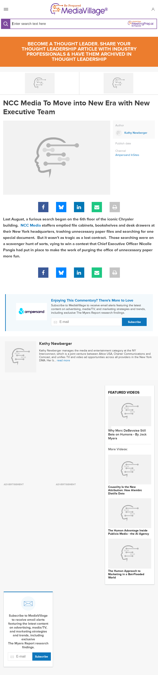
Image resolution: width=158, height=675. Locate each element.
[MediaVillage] (79, 9)
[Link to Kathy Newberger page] (133, 133)
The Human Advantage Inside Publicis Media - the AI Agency (128, 532)
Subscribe (134, 322)
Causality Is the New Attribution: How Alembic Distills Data (125, 490)
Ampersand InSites (127, 155)
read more (63, 360)
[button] (153, 9)
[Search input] (44, 24)
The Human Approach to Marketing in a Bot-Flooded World (126, 574)
